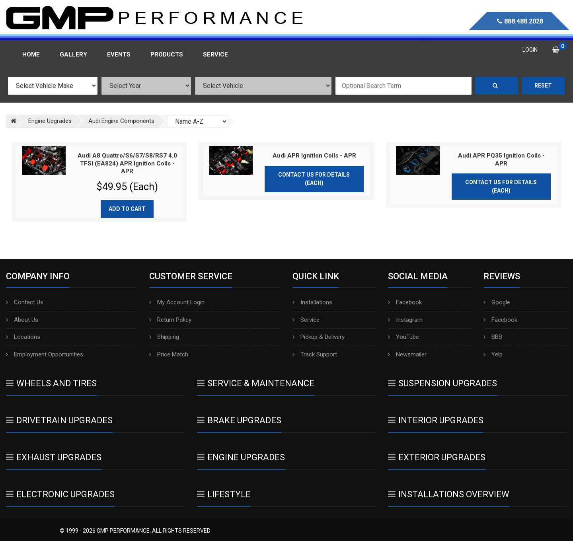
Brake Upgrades (239, 420)
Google (496, 302)
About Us (22, 319)
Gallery (73, 54)
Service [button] (215, 54)
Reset (543, 85)
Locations (23, 337)
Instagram (405, 319)
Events (119, 54)
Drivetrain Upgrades (59, 420)
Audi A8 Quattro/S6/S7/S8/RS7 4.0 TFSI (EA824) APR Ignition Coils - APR (127, 163)
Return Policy (170, 319)
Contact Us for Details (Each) (314, 178)
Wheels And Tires (51, 383)
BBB (492, 337)
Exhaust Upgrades (53, 457)
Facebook (405, 302)
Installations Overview (448, 494)
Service (306, 319)
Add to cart (127, 209)
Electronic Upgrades (60, 494)
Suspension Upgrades (442, 383)
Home (31, 54)
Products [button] (166, 54)
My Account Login (177, 302)
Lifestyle (224, 494)
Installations (312, 302)
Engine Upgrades (241, 457)
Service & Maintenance (255, 383)
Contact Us (24, 302)
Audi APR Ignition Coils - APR (314, 155)
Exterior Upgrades (436, 457)
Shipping (164, 337)
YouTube (403, 337)
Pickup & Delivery (318, 337)
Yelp (493, 354)
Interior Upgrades (435, 420)
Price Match (168, 354)
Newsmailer (407, 354)
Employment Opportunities (44, 354)
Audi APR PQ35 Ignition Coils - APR (501, 159)
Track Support (314, 354)
